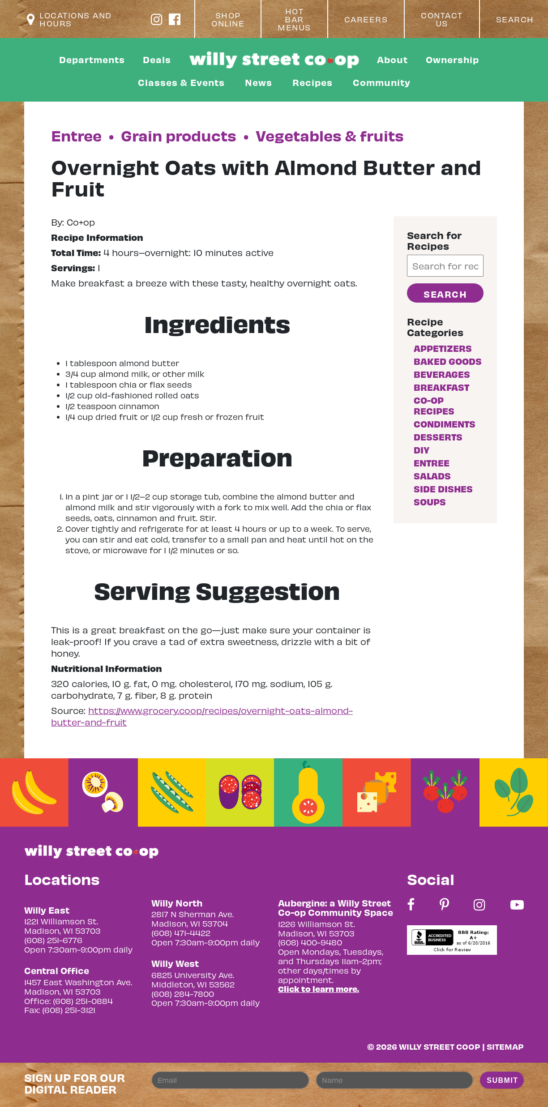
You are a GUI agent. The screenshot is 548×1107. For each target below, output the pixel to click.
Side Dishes (443, 488)
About (392, 59)
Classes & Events (181, 82)
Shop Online (227, 19)
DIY (421, 449)
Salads (432, 475)
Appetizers (443, 348)
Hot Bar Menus (294, 19)
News (258, 82)
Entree (432, 462)
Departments (92, 59)
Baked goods (448, 361)
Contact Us (442, 19)
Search (515, 19)
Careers (366, 19)
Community (382, 82)
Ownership (452, 59)
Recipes (312, 82)
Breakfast (441, 387)
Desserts (438, 436)
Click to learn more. (318, 988)
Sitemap (505, 1046)
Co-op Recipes (434, 405)
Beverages (442, 374)
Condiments (444, 423)
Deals (157, 59)
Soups (430, 501)
